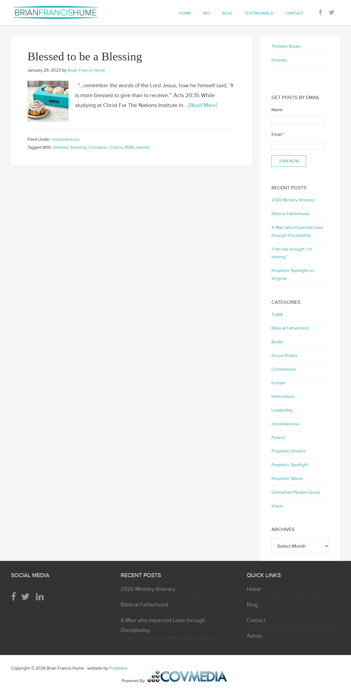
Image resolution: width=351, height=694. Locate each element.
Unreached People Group (295, 492)
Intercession (283, 396)
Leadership (282, 410)
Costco (116, 147)
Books (277, 342)
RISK (129, 147)
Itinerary (279, 60)
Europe (278, 383)
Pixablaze (118, 668)
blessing (78, 147)
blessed (60, 147)
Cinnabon (98, 147)
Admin (254, 636)
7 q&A (277, 314)
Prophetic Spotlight (289, 465)
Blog (252, 605)
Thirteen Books (286, 46)
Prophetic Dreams (288, 451)
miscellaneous (66, 139)
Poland (278, 437)
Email (277, 134)
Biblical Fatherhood (290, 214)
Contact (256, 620)
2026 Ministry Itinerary (293, 200)
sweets (143, 147)
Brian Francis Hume (60, 12)
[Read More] (202, 105)
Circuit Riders (284, 355)
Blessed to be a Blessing (84, 56)
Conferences (283, 369)
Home (254, 589)
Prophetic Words (287, 478)
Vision (277, 506)
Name (277, 110)
